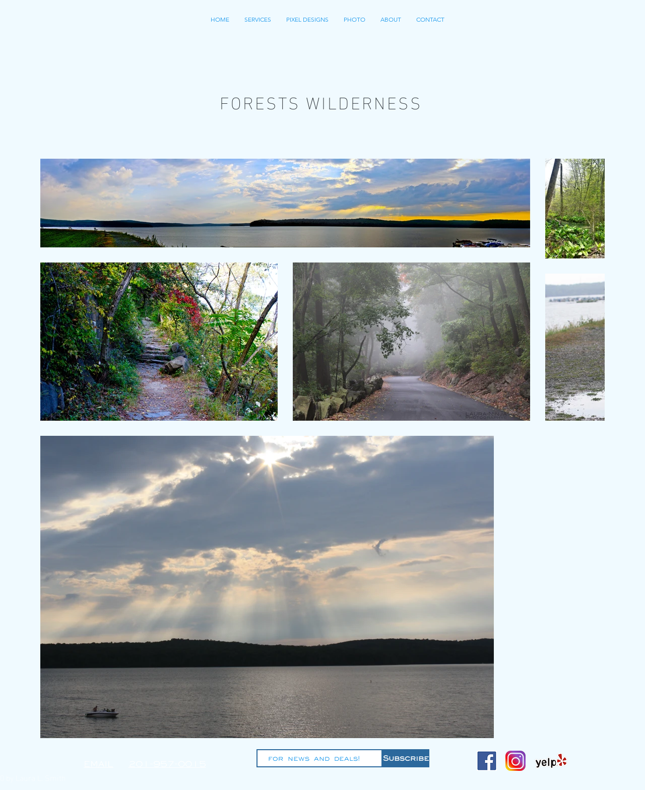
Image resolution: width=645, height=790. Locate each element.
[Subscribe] (405, 758)
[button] (307, 19)
